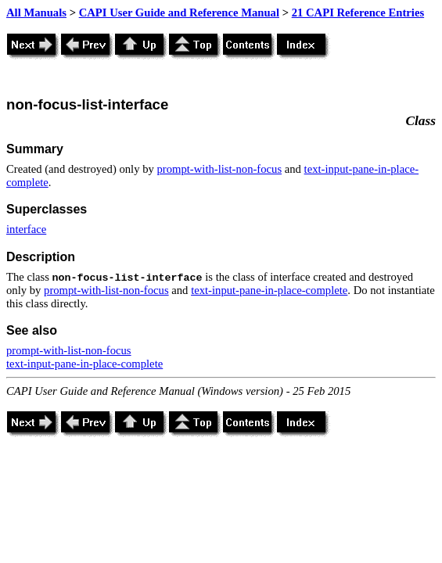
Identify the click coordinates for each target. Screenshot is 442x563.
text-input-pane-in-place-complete (269, 290)
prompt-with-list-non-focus (219, 169)
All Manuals (36, 12)
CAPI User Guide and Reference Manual (179, 12)
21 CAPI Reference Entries (358, 12)
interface (26, 229)
